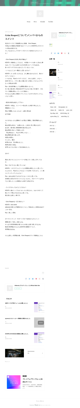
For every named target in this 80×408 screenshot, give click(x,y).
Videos (53, 110)
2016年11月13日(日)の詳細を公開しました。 (17, 333)
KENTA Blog (64, 113)
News (35, 22)
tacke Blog (65, 116)
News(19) (7, 268)
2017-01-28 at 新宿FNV (64, 62)
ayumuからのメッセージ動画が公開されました (17, 318)
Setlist (61, 110)
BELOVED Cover (62, 70)
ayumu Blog (54, 116)
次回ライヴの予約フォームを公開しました (16, 303)
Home (28, 22)
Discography (62, 107)
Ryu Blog (54, 113)
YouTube (50, 22)
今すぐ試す (59, 3)
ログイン (69, 3)
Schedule (42, 22)
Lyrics (69, 110)
